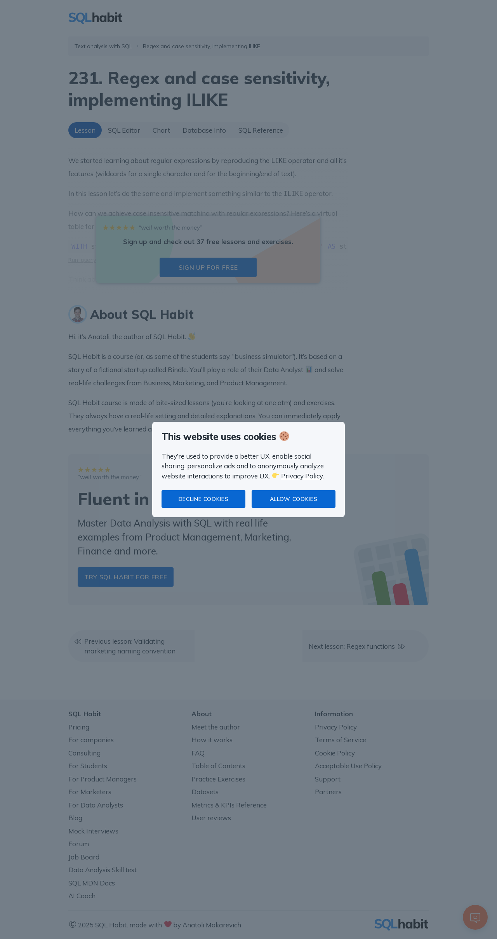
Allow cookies (293, 498)
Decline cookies (204, 498)
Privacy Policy (302, 476)
